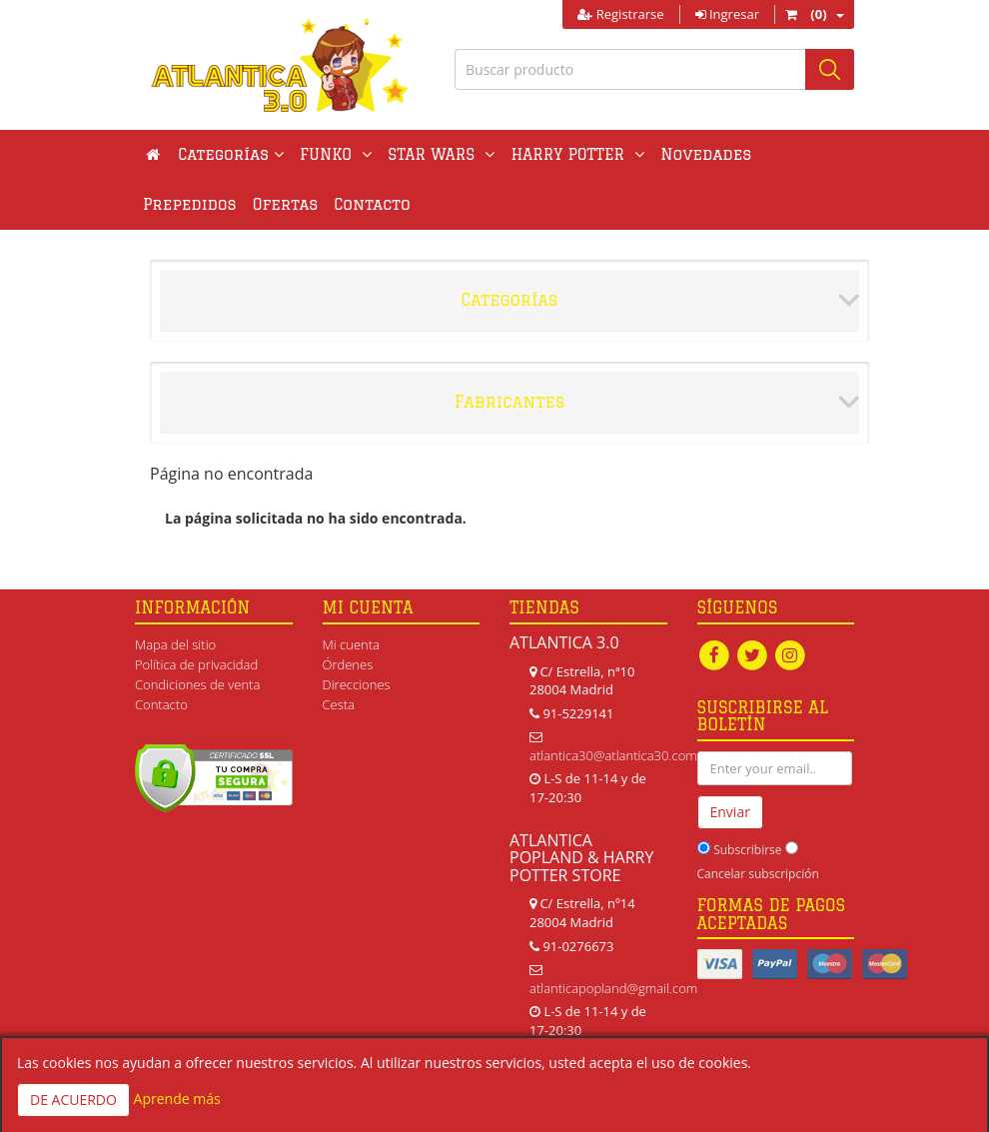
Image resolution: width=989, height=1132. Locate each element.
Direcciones (357, 684)
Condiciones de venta (197, 684)
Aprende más (177, 1098)
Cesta (339, 704)
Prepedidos (190, 204)
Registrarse (620, 14)
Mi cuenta (351, 644)
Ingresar (727, 14)
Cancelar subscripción (758, 873)
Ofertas (286, 204)
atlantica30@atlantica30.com (613, 755)
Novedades (705, 154)
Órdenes (348, 664)
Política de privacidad (196, 664)
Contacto (372, 204)
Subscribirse (747, 849)
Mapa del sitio (175, 644)
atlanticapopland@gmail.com (613, 988)
